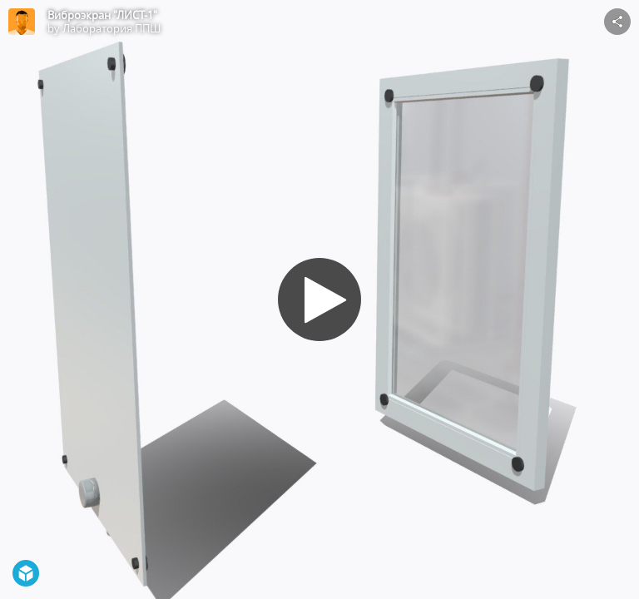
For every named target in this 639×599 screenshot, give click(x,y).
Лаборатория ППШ (111, 28)
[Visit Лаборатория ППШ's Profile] (21, 21)
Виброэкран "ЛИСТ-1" (102, 14)
